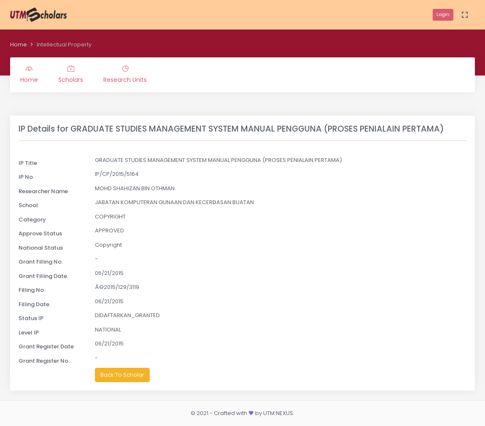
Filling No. (32, 290)
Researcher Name (43, 191)
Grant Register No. (44, 361)
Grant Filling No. (41, 262)
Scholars (70, 74)
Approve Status (40, 233)
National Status (41, 248)
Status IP (31, 318)
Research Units (125, 74)
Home (18, 44)
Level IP (29, 333)
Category (32, 220)
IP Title (28, 163)
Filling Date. (35, 304)
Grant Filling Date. (43, 276)
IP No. (26, 177)
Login (443, 14)
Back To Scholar (122, 375)
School (28, 205)
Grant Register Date (46, 346)
